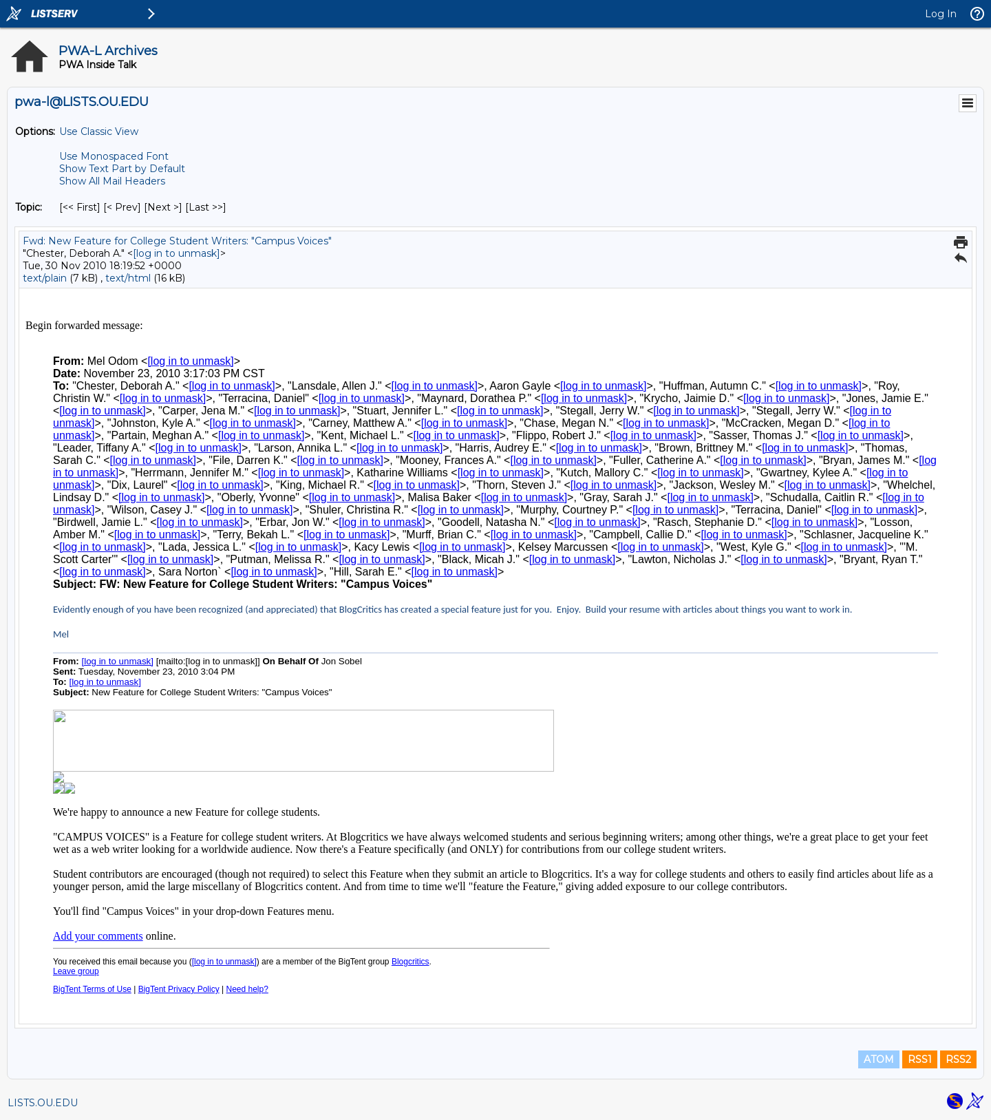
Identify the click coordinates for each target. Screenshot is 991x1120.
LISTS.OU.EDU (43, 1103)
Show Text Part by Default (122, 168)
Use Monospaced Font (114, 156)
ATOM (879, 1059)
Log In (941, 14)
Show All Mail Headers (112, 181)
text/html (128, 278)
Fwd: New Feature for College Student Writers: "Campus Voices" (177, 241)
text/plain (45, 278)
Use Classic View (98, 131)
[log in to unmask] (176, 253)
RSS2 (958, 1059)
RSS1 (920, 1059)
